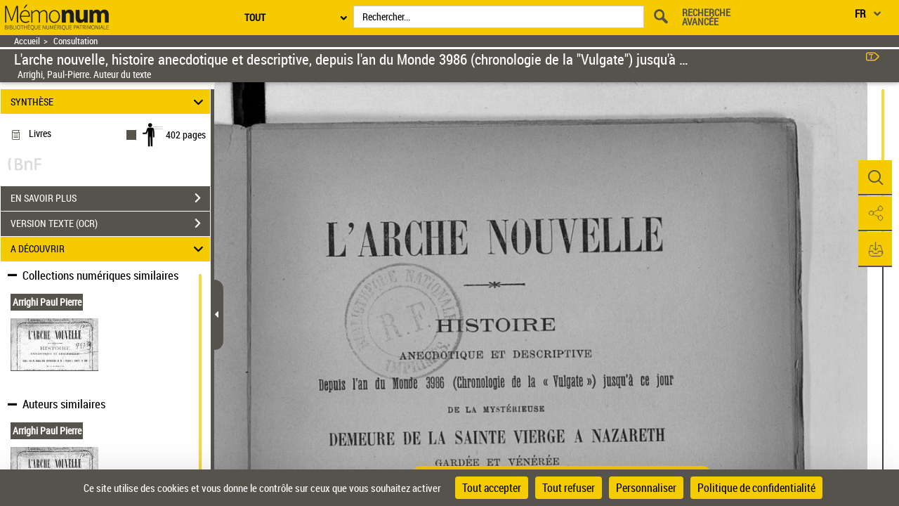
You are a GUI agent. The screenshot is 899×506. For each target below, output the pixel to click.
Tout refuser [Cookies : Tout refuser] (568, 487)
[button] (874, 178)
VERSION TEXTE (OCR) (110, 223)
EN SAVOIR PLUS (110, 198)
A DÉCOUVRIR (109, 249)
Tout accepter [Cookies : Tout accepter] (491, 487)
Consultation (75, 41)
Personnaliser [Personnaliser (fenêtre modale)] (646, 487)
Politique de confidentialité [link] (756, 487)
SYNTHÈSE (109, 101)
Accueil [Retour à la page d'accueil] (27, 41)
